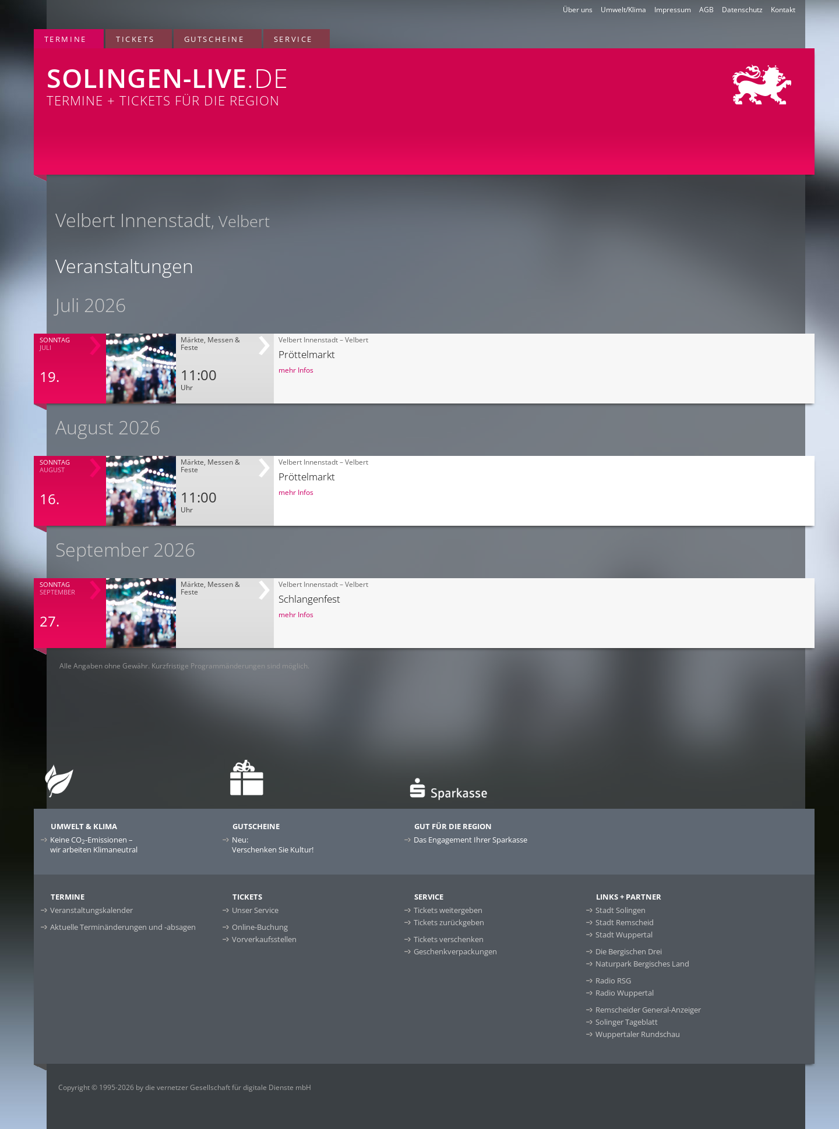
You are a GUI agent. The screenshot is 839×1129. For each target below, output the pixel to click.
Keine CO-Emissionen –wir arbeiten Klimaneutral (94, 844)
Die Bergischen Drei (628, 951)
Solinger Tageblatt (626, 1022)
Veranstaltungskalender (91, 910)
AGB (706, 10)
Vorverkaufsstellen (264, 939)
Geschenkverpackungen (455, 951)
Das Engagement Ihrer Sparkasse (470, 839)
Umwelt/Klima (623, 10)
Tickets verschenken (449, 939)
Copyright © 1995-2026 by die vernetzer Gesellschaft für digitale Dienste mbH (184, 1087)
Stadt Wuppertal (624, 934)
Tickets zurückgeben (449, 922)
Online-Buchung (260, 927)
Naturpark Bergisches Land (642, 963)
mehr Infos (296, 370)
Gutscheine (214, 39)
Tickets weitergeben (448, 910)
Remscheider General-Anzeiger (648, 1009)
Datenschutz (742, 10)
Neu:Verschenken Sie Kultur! (272, 844)
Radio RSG (613, 980)
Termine (65, 39)
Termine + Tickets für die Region (261, 78)
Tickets (135, 39)
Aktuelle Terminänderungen (123, 927)
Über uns (578, 10)
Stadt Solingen (620, 910)
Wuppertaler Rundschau (637, 1034)
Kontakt (783, 10)
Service (293, 39)
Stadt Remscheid (624, 922)
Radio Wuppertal (624, 993)
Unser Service (255, 910)
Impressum (672, 10)
